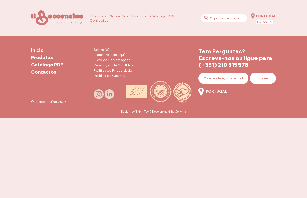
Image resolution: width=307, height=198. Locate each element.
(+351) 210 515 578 (223, 65)
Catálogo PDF (162, 16)
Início (37, 50)
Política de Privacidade (113, 70)
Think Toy (142, 111)
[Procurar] (206, 18)
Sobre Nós (119, 16)
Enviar (262, 78)
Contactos (99, 20)
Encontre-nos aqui (109, 55)
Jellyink (180, 111)
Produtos (98, 16)
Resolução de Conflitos (113, 65)
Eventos (139, 16)
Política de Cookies (110, 76)
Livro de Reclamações (112, 60)
